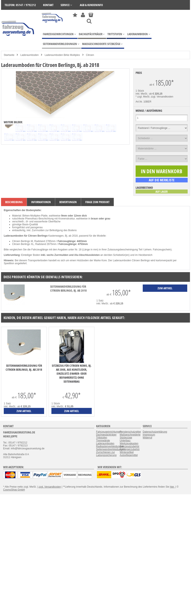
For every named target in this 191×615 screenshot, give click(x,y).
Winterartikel (127, 452)
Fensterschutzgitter (130, 431)
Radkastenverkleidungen (110, 446)
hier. (172, 486)
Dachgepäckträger (106, 434)
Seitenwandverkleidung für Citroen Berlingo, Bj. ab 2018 (68, 288)
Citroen (90, 55)
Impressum (149, 434)
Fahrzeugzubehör (129, 446)
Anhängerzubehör (130, 449)
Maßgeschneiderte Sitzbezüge (130, 436)
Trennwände (103, 440)
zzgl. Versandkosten (162, 96)
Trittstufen (101, 437)
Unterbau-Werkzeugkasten (129, 442)
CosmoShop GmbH (14, 489)
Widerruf (147, 437)
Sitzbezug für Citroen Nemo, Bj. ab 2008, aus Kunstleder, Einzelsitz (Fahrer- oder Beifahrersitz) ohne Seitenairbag (72, 373)
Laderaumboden (29, 55)
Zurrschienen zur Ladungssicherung (106, 454)
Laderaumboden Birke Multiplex (62, 55)
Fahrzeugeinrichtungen (109, 431)
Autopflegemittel (129, 455)
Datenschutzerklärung (155, 431)
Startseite (9, 55)
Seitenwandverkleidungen (110, 449)
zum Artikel (24, 411)
